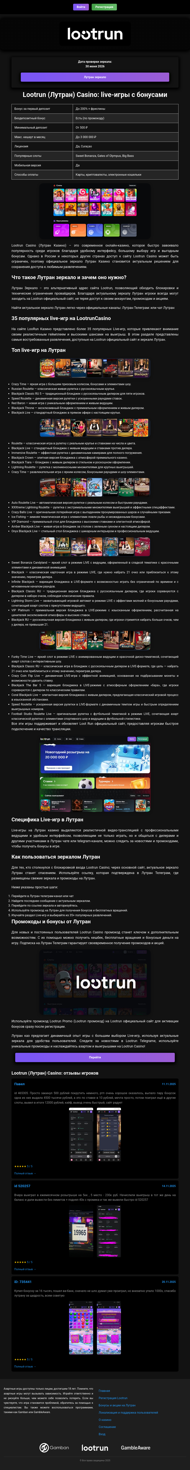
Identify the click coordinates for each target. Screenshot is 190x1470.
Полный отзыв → (25, 1173)
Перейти (95, 1057)
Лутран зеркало (95, 77)
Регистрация (104, 7)
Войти (81, 7)
